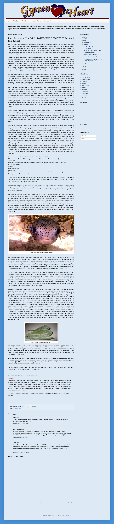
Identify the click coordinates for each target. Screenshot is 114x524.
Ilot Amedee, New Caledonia (91, 57)
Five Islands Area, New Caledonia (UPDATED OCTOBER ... (92, 60)
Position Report (36, 21)
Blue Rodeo (85, 98)
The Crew (25, 21)
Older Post (71, 503)
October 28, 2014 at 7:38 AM (20, 437)
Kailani (84, 83)
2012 (83, 66)
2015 (83, 38)
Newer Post (12, 503)
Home (8, 21)
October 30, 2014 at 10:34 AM (21, 452)
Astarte (84, 87)
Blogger (68, 515)
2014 (83, 40)
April (85, 63)
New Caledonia (17, 408)
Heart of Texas (86, 77)
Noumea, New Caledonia (90, 54)
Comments (85, 139)
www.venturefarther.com (54, 259)
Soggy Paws (85, 85)
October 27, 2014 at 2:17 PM (20, 423)
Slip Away (84, 89)
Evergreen (85, 96)
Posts (84, 135)
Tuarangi (84, 81)
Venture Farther (86, 79)
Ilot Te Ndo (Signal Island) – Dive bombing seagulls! (92, 51)
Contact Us (47, 21)
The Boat (16, 21)
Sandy (14, 442)
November (87, 42)
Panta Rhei (85, 93)
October (86, 44)
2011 (83, 69)
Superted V (85, 91)
